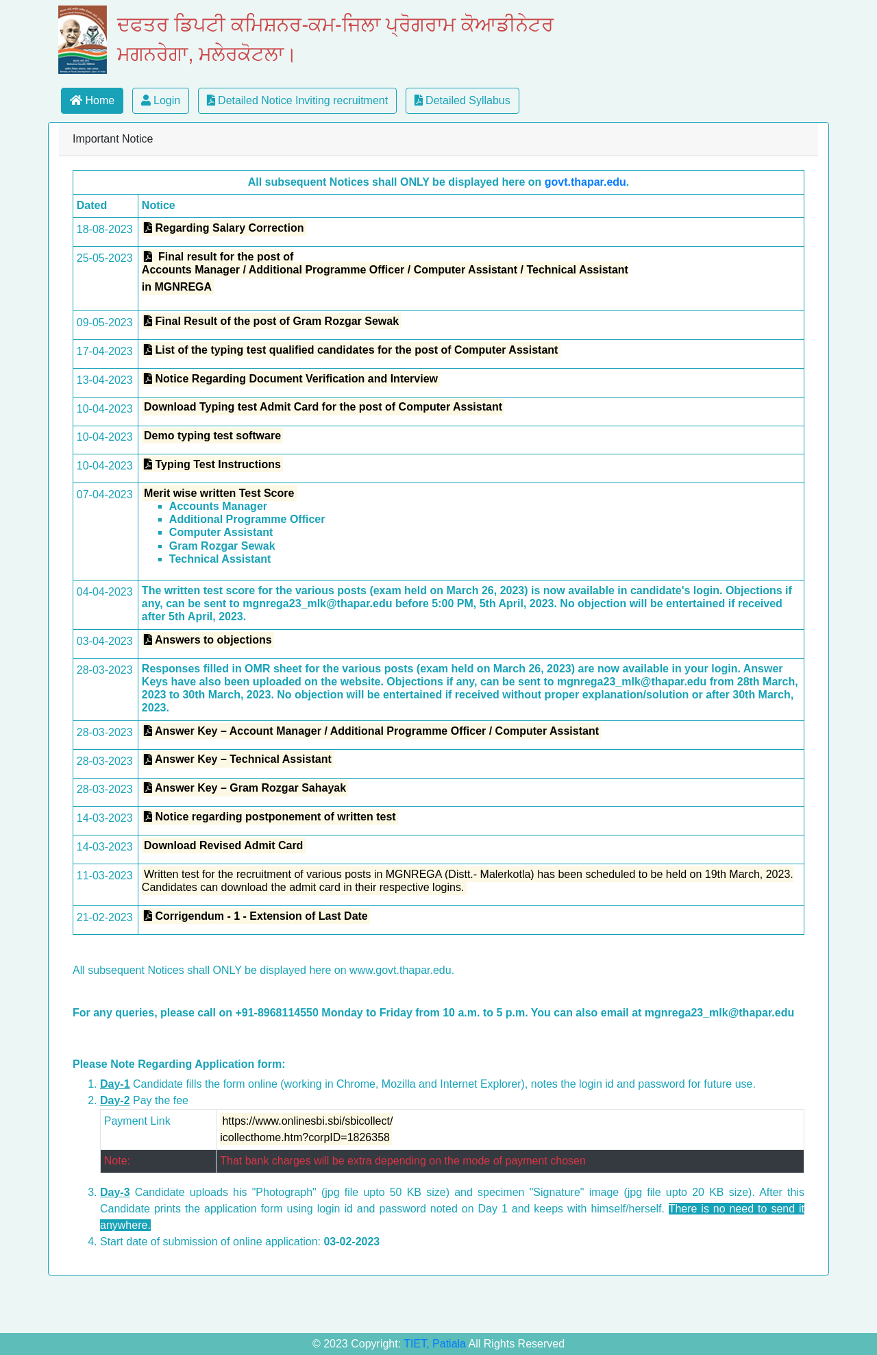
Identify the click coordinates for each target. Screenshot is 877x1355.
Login (161, 100)
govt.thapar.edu (585, 182)
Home (92, 100)
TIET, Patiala (436, 1344)
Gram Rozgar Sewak (222, 546)
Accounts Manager (218, 506)
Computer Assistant (221, 532)
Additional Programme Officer (247, 519)
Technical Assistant (220, 559)
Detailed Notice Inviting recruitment (297, 100)
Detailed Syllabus (462, 100)
